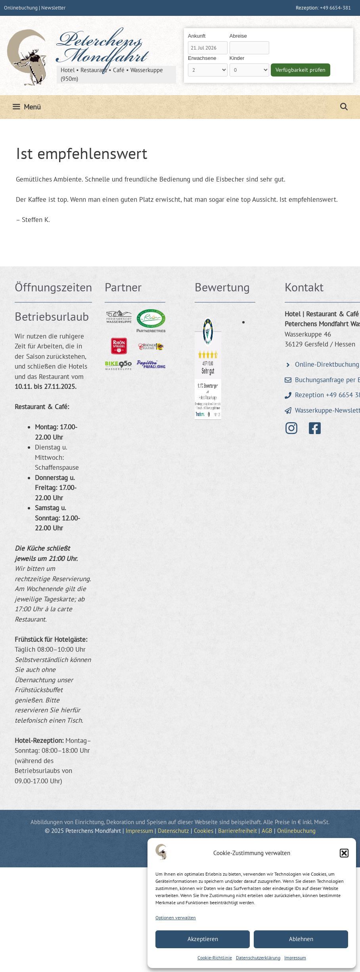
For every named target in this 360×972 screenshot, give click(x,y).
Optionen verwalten (175, 917)
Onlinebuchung (21, 7)
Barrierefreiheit (237, 830)
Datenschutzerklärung (258, 958)
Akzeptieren (203, 939)
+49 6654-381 (335, 7)
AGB (267, 830)
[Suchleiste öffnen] (344, 107)
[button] (344, 853)
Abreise (238, 36)
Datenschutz (173, 830)
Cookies (203, 830)
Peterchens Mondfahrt (101, 50)
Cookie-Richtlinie (214, 958)
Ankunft (196, 36)
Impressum (295, 958)
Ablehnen (301, 939)
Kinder (237, 58)
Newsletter (53, 7)
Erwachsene (202, 58)
